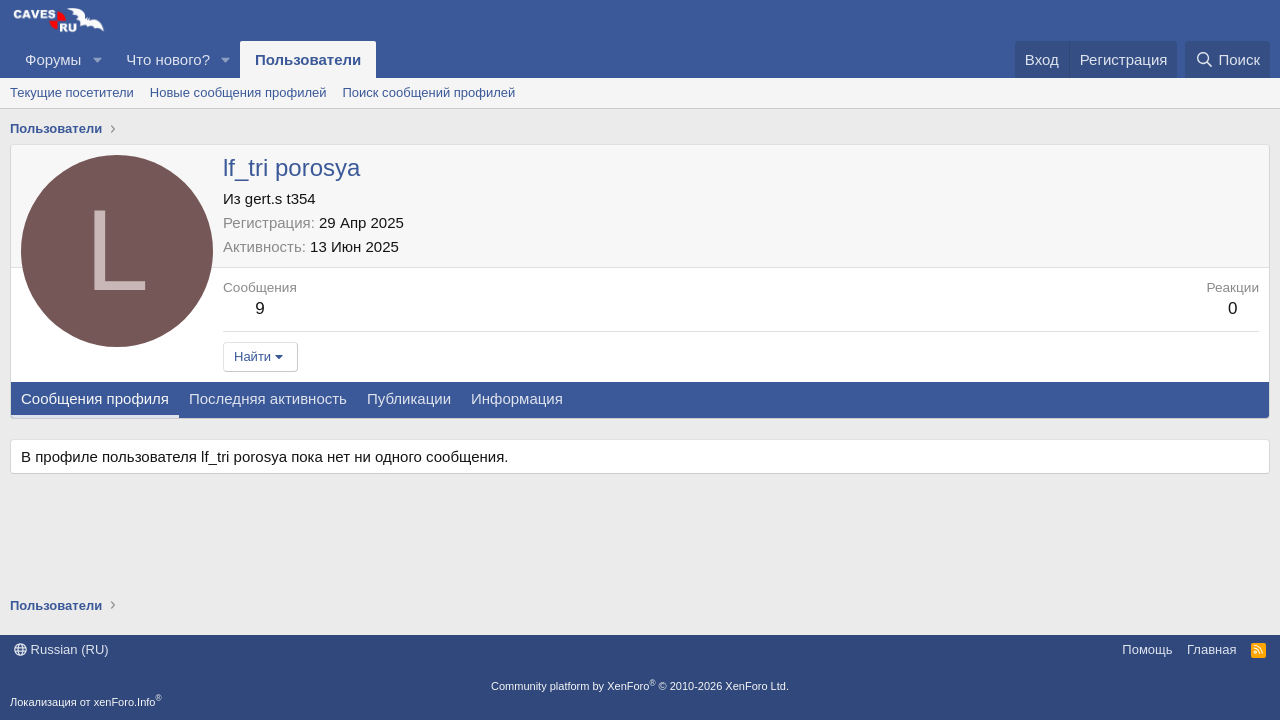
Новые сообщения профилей (238, 92)
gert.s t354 (280, 198)
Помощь (1147, 649)
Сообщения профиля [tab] (95, 398)
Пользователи (308, 59)
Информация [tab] (517, 398)
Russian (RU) (61, 649)
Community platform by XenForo (640, 686)
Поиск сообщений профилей (428, 92)
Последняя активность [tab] (268, 398)
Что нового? (168, 59)
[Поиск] (1227, 59)
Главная (1211, 649)
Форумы (53, 59)
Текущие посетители (72, 92)
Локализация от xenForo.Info (86, 702)
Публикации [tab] (409, 398)
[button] (97, 59)
